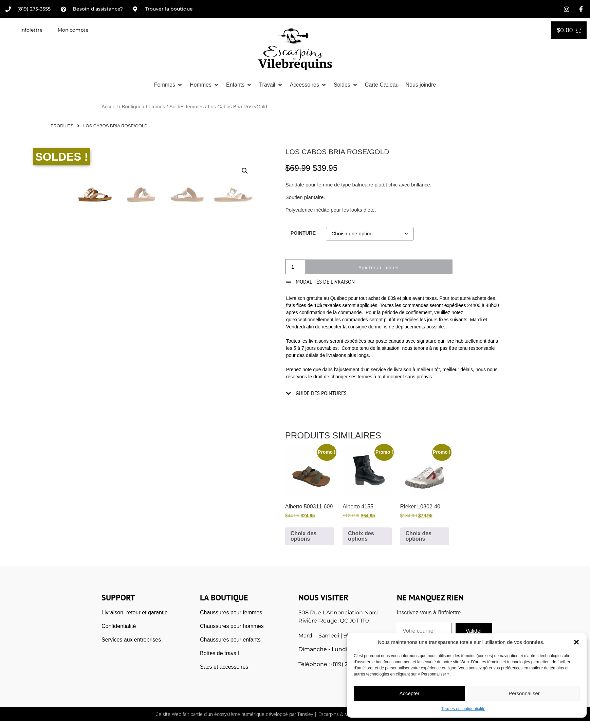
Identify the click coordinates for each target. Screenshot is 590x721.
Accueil (109, 106)
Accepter (409, 693)
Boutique (132, 106)
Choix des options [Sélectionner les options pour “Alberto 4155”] (361, 536)
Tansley (305, 714)
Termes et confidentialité (463, 708)
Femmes (155, 106)
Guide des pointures (321, 393)
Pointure (303, 233)
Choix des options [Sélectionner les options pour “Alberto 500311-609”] (303, 536)
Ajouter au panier (381, 267)
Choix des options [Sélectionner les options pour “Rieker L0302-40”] (418, 536)
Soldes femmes (186, 106)
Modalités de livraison (325, 281)
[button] (576, 642)
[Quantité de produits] (295, 267)
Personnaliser (524, 693)
